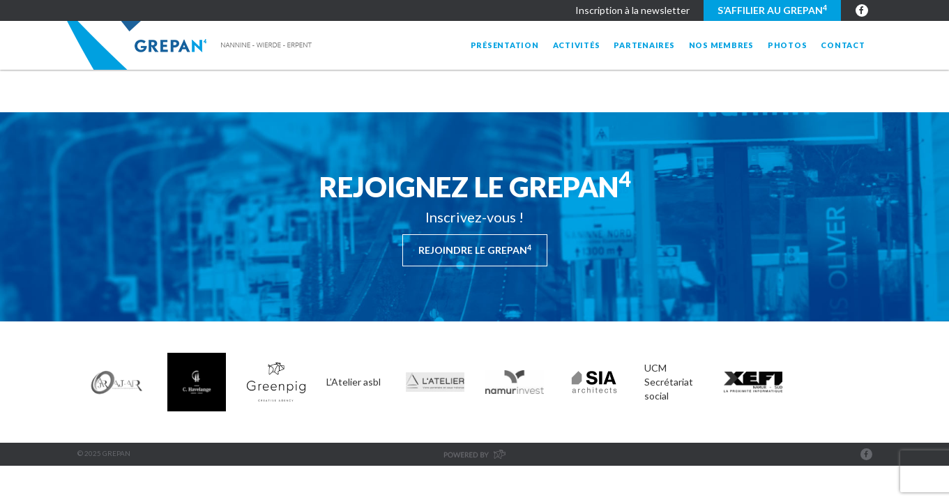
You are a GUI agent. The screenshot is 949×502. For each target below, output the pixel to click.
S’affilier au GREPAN (772, 9)
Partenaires (644, 45)
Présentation (505, 45)
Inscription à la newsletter (632, 10)
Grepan (190, 45)
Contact (843, 45)
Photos (787, 45)
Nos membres (721, 45)
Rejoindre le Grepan (474, 249)
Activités (576, 45)
